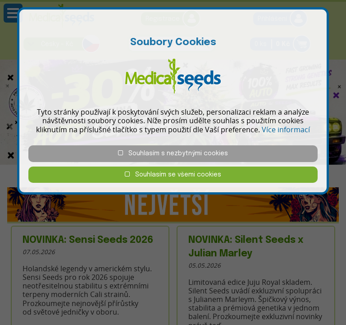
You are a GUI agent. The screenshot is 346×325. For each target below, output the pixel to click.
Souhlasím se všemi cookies (173, 174)
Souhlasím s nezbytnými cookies (173, 153)
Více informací (286, 130)
